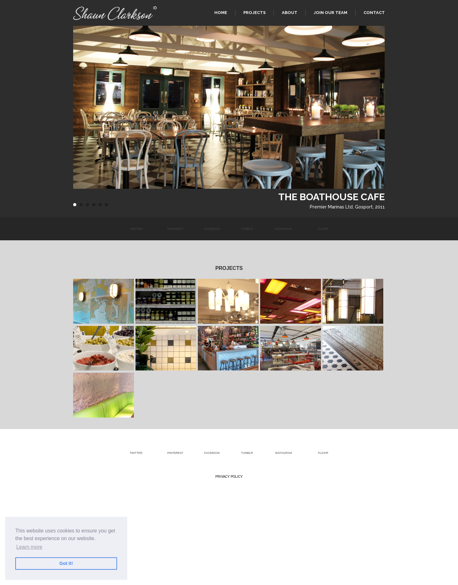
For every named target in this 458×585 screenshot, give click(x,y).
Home (220, 12)
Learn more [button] (29, 547)
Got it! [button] (66, 563)
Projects (254, 12)
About (289, 12)
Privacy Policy (229, 477)
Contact (374, 12)
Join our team (330, 12)
